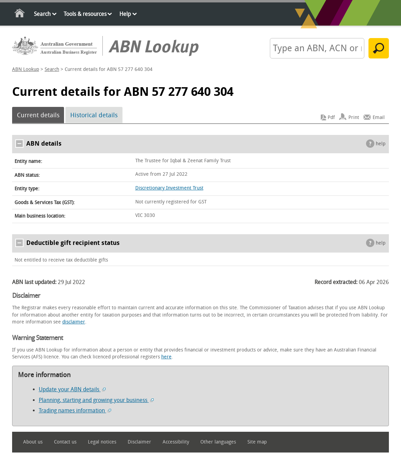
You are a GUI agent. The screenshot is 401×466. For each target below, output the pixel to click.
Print (353, 117)
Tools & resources (85, 14)
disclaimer (73, 322)
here (166, 357)
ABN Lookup (25, 69)
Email (379, 117)
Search (42, 14)
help (380, 144)
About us (33, 442)
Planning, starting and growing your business (96, 400)
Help (125, 14)
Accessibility (176, 442)
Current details (38, 115)
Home (20, 14)
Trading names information (75, 410)
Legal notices (102, 442)
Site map (257, 442)
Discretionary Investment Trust (169, 188)
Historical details (94, 115)
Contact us (65, 442)
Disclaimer (139, 442)
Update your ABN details (72, 389)
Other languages (218, 442)
